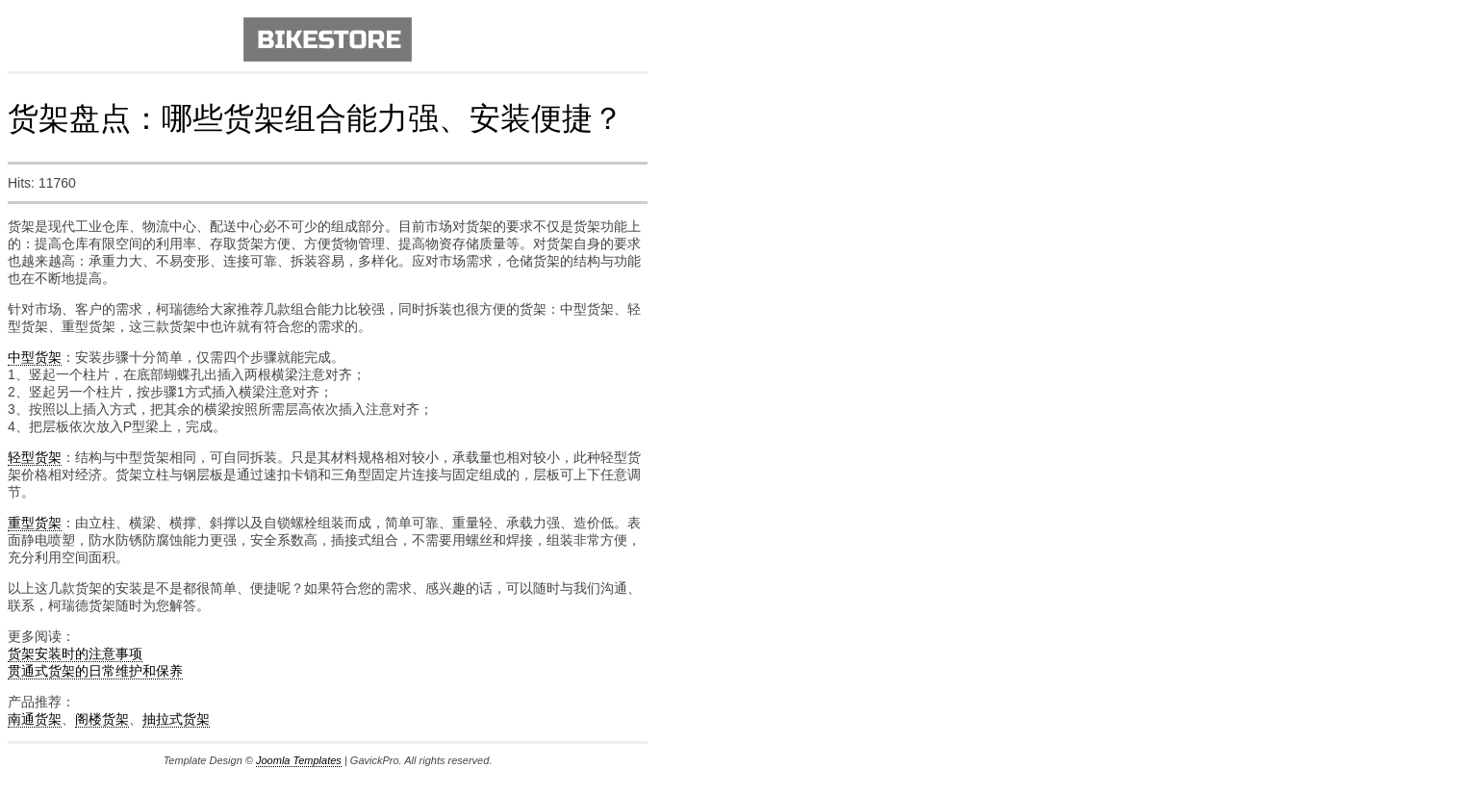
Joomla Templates (299, 760)
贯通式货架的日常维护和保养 (95, 671)
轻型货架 (35, 457)
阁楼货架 (102, 719)
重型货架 (35, 522)
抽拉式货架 (176, 719)
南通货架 (35, 719)
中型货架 (35, 357)
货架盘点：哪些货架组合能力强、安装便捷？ (315, 118)
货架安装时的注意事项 (75, 653)
